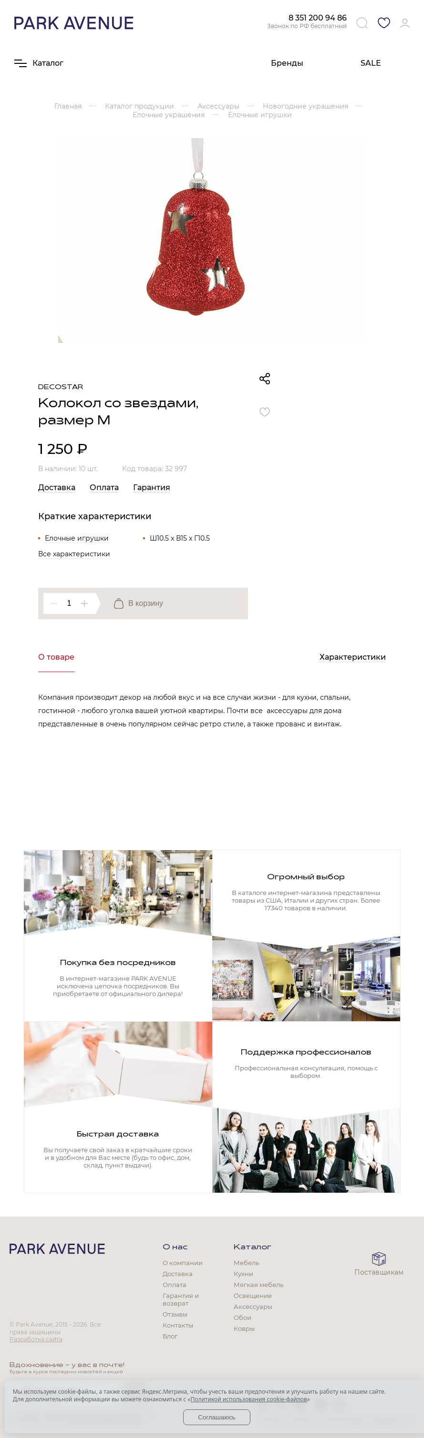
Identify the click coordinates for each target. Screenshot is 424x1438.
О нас (175, 1247)
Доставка (56, 487)
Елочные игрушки (77, 538)
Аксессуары (253, 1306)
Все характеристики (74, 554)
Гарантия (151, 487)
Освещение (253, 1295)
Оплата (104, 487)
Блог (170, 1336)
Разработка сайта (36, 1339)
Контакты (178, 1325)
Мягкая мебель (258, 1284)
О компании (183, 1263)
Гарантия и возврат (181, 1299)
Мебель (246, 1263)
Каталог (252, 1247)
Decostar (60, 387)
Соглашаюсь (217, 1417)
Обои (242, 1317)
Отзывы (175, 1314)
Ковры (244, 1328)
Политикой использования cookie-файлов (248, 1399)
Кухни (243, 1273)
